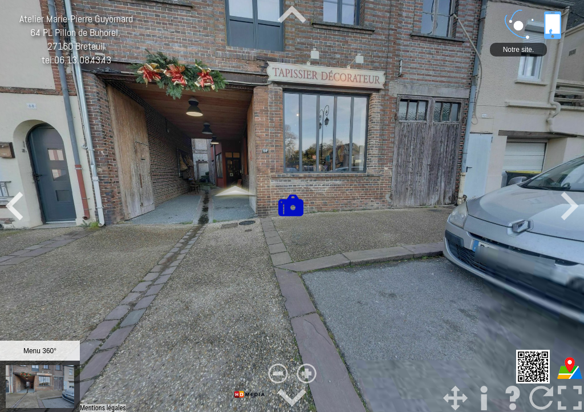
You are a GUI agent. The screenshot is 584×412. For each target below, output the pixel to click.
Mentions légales (103, 408)
